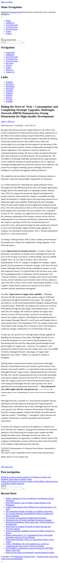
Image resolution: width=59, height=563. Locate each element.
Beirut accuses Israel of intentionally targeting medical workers (30, 552)
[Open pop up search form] (2, 38)
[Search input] (11, 42)
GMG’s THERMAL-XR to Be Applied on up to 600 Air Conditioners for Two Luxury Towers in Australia (27, 545)
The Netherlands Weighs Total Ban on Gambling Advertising (29, 511)
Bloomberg (10, 86)
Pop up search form (8, 40)
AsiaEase (9, 93)
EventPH (9, 101)
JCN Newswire (11, 27)
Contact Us (10, 72)
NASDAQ (10, 84)
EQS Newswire (12, 29)
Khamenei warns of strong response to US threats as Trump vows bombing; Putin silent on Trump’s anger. (26, 478)
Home (8, 21)
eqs (13, 121)
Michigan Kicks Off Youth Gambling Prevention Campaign (29, 520)
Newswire (10, 89)
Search (3, 486)
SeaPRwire (10, 23)
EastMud (9, 91)
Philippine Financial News (11, 12)
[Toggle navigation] (2, 17)
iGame (8, 31)
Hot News (9, 63)
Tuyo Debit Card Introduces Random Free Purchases (26, 518)
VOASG (9, 99)
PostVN (9, 97)
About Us (9, 70)
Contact (9, 34)
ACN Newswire (12, 25)
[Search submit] (24, 42)
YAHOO (9, 82)
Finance (9, 65)
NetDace (9, 95)
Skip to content (7, 2)
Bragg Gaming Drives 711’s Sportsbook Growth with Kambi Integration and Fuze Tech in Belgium (29, 536)
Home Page (10, 53)
